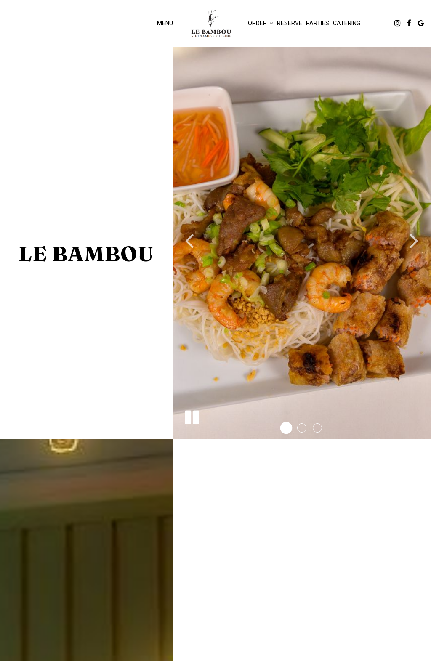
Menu (165, 23)
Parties (317, 23)
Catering (346, 23)
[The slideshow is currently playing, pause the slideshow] (191, 415)
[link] (210, 23)
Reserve (289, 23)
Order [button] (260, 23)
